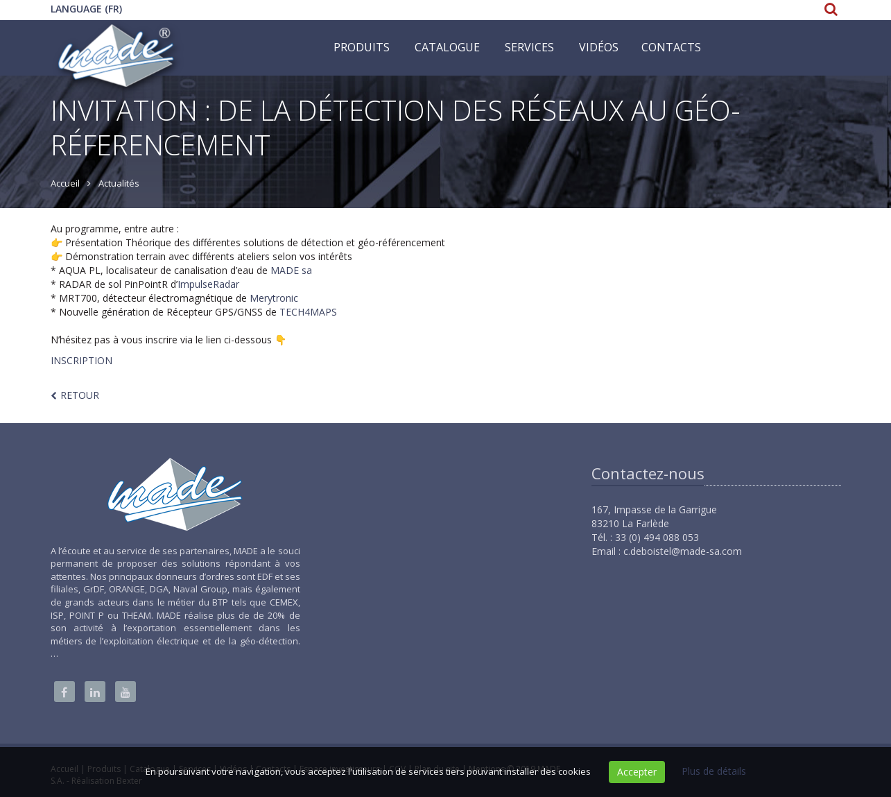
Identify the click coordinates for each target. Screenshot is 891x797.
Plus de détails (714, 771)
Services (529, 47)
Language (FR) (86, 8)
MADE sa (291, 270)
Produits (362, 47)
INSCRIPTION (81, 360)
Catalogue (447, 47)
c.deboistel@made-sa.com (682, 551)
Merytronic (274, 298)
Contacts (671, 47)
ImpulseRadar (208, 284)
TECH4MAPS (308, 311)
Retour (79, 395)
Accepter (637, 771)
